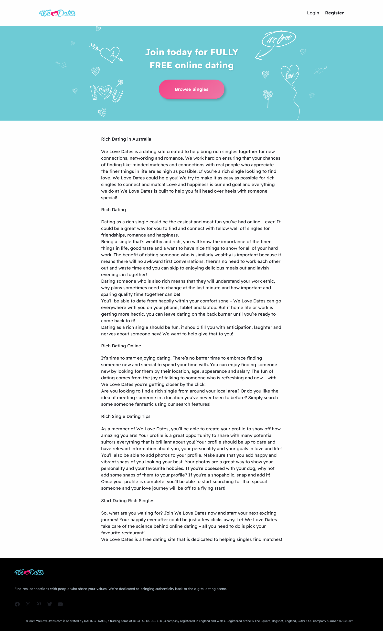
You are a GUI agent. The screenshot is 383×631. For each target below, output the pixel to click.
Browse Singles (191, 89)
